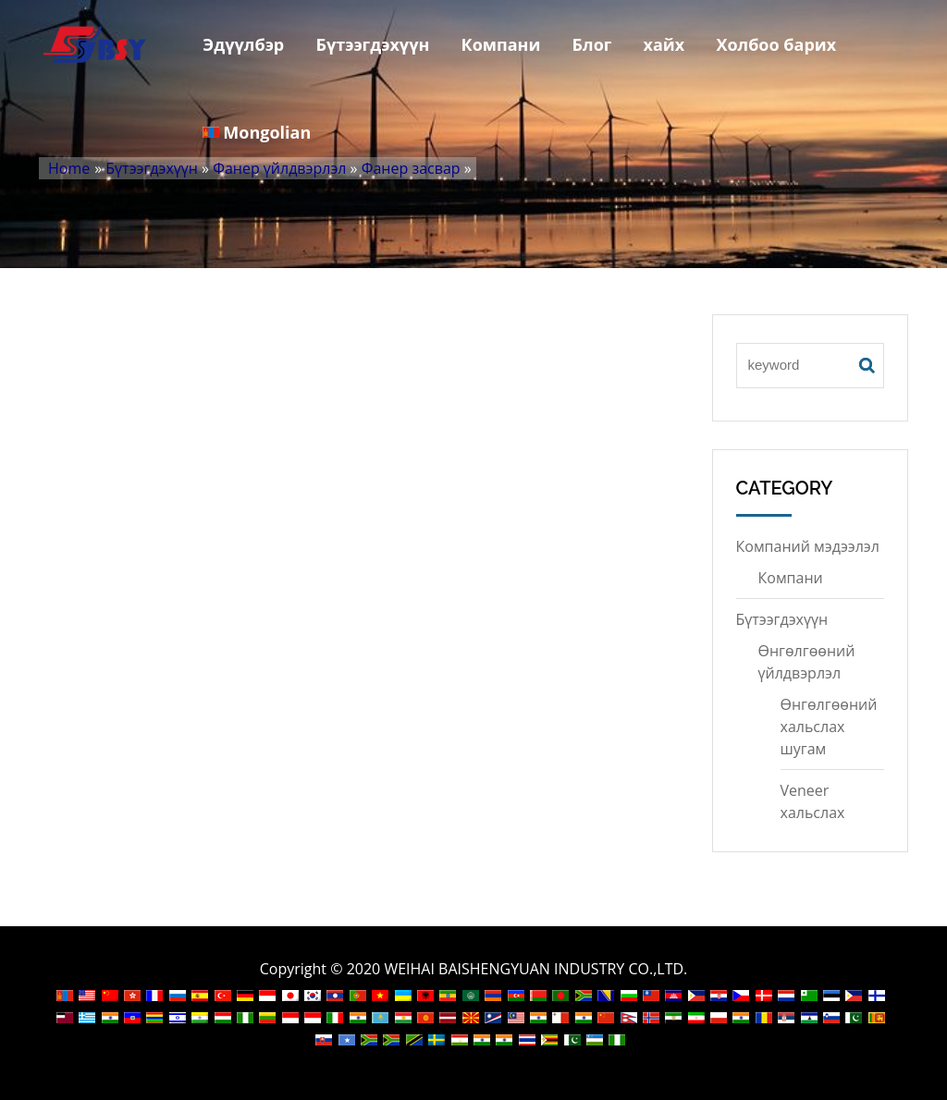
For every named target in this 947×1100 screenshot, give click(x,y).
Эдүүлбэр (243, 44)
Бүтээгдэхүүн (372, 44)
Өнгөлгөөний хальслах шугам (829, 726)
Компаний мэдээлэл (807, 546)
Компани (500, 44)
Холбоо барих (776, 44)
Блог (591, 44)
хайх (663, 44)
